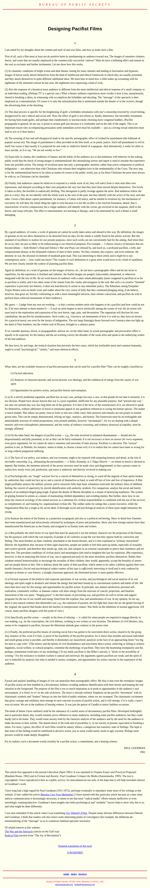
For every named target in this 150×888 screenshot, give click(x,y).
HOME (66, 874)
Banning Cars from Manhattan (57, 794)
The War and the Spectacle (19, 831)
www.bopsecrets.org (64, 884)
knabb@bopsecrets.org (85, 884)
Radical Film (12, 835)
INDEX (74, 874)
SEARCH (82, 874)
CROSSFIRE (75, 852)
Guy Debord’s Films (76, 813)
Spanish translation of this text (75, 846)
